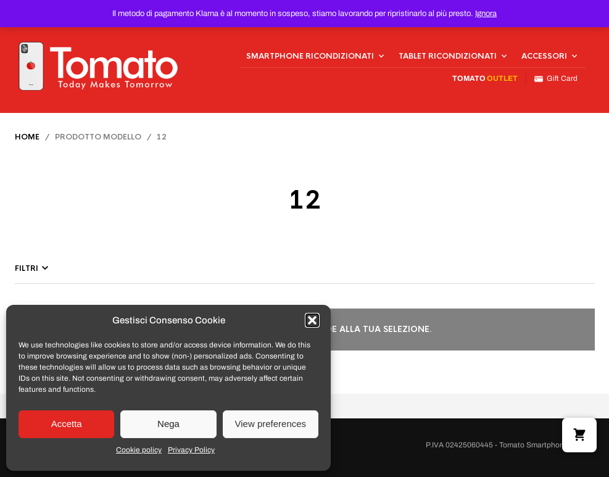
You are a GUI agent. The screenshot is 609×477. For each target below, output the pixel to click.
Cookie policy (139, 450)
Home (27, 137)
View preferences (271, 423)
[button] (312, 320)
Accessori (544, 56)
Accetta (66, 423)
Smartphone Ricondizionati (310, 56)
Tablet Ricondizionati (448, 56)
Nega (168, 423)
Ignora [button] (486, 13)
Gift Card (556, 78)
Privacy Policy (191, 450)
